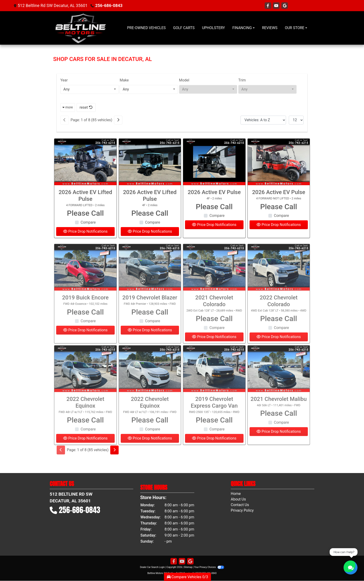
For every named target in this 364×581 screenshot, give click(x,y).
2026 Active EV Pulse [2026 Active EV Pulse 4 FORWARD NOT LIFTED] (278, 192)
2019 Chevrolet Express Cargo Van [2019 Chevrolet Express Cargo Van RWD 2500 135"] (214, 418)
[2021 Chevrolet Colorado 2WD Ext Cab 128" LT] (214, 283)
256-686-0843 (108, 5)
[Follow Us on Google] (284, 5)
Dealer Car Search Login (152, 567)
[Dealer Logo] (80, 28)
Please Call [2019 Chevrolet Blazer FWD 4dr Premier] (149, 327)
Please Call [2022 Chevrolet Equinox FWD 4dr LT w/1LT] (85, 436)
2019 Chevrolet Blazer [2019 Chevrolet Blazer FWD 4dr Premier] (149, 313)
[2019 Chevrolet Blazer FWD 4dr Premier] (150, 283)
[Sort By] (263, 120)
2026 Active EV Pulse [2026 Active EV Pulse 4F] (214, 192)
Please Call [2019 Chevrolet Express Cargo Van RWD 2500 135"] (214, 436)
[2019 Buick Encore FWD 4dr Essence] (85, 283)
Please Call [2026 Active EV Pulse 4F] (214, 206)
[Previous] (64, 120)
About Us (238, 499)
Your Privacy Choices (209, 567)
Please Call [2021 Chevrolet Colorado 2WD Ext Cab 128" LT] (214, 334)
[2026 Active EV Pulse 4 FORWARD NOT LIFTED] (279, 162)
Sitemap (188, 567)
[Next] (118, 120)
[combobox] (89, 89)
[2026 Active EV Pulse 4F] (214, 162)
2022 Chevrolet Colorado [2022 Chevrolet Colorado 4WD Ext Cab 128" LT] (279, 317)
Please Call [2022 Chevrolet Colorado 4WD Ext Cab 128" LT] (278, 334)
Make (124, 80)
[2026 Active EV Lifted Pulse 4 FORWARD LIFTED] (85, 162)
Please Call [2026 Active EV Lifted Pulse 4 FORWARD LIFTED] (85, 213)
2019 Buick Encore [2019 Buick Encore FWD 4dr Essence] (85, 313)
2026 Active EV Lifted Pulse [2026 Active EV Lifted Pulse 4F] (150, 195)
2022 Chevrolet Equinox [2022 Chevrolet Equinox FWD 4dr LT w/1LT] (85, 418)
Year (64, 80)
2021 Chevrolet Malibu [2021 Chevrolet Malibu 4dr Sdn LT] (278, 415)
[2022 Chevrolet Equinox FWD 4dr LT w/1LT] (85, 384)
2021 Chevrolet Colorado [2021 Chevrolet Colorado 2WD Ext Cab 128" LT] (214, 317)
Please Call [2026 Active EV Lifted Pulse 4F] (149, 213)
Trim (242, 80)
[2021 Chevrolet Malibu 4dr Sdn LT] (279, 384)
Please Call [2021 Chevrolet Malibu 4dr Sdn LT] (278, 429)
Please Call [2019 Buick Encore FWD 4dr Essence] (85, 327)
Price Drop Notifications (85, 231)
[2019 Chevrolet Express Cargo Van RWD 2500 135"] (214, 384)
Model (184, 80)
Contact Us (240, 505)
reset (86, 107)
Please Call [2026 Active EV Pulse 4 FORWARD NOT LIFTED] (278, 206)
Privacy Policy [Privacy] (242, 510)
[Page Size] (296, 120)
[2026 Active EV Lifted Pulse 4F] (150, 162)
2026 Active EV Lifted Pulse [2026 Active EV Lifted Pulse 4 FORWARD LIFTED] (85, 195)
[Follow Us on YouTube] (277, 5)
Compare (88, 222)
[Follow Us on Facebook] (268, 5)
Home (236, 493)
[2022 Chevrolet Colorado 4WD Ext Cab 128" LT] (279, 283)
